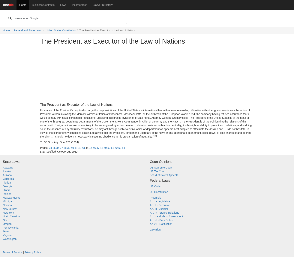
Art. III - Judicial (159, 208)
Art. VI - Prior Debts (161, 220)
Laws (63, 4)
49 (105, 147)
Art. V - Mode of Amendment (166, 216)
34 (50, 147)
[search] (65, 18)
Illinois (6, 190)
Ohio (5, 220)
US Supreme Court (161, 167)
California (8, 178)
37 (61, 147)
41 (76, 147)
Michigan (8, 201)
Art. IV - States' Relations (164, 212)
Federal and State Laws (28, 30)
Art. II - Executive (160, 205)
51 (112, 147)
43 (83, 147)
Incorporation (79, 4)
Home (22, 4)
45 (90, 147)
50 (108, 147)
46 (94, 147)
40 (72, 147)
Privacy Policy (33, 252)
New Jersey (9, 208)
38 (65, 147)
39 (68, 147)
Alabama (8, 167)
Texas (6, 231)
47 (98, 147)
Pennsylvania (10, 227)
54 (123, 147)
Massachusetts (11, 197)
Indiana (7, 193)
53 (119, 147)
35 (54, 147)
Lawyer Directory (102, 4)
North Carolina (11, 216)
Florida (7, 182)
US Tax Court (157, 171)
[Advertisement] (147, 74)
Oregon (7, 223)
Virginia (7, 235)
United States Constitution (61, 30)
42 (79, 147)
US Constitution (159, 192)
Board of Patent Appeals (164, 175)
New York (8, 212)
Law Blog (155, 229)
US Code (155, 186)
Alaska (7, 171)
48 (101, 147)
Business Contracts (43, 4)
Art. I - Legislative (160, 201)
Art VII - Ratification (161, 223)
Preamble (155, 197)
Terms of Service (12, 252)
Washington (9, 238)
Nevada (7, 205)
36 (57, 147)
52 (116, 147)
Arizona (7, 175)
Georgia (7, 186)
